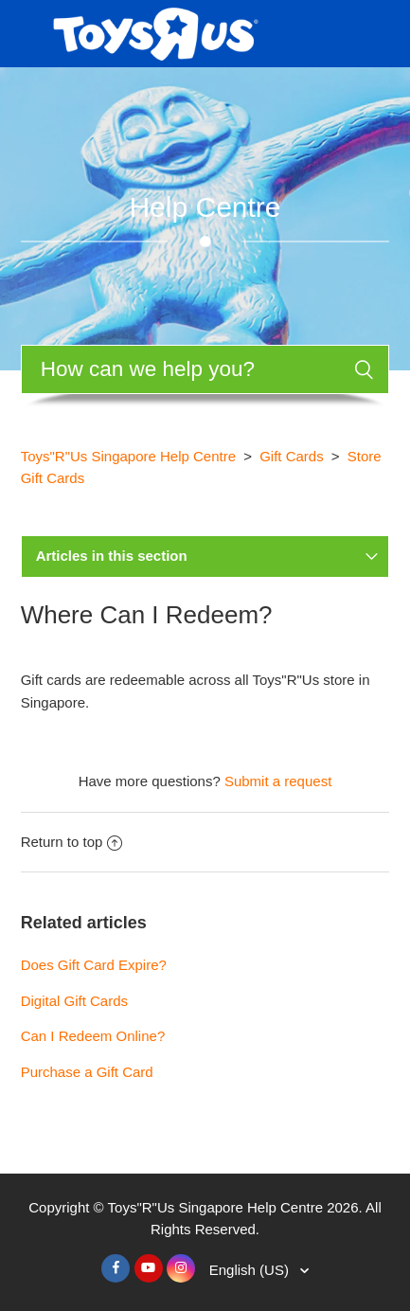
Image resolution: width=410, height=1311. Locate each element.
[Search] (205, 369)
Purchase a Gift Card (87, 1072)
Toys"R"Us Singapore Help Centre (128, 456)
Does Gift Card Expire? (94, 965)
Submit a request (277, 781)
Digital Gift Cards (74, 1001)
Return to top (72, 842)
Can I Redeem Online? (93, 1036)
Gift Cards (291, 456)
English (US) (251, 1270)
